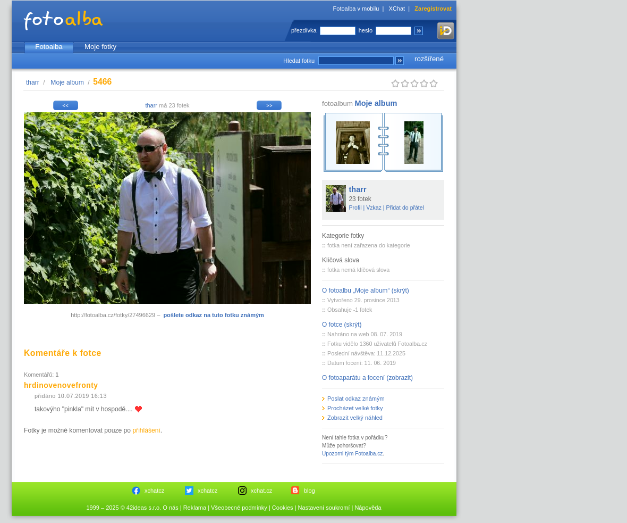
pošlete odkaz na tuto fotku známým (213, 315)
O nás (170, 507)
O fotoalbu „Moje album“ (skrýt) (365, 290)
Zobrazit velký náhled (355, 417)
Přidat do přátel (405, 207)
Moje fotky (100, 47)
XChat (397, 8)
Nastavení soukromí (324, 507)
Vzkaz (374, 207)
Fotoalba (48, 47)
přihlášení (146, 430)
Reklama (194, 507)
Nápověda (367, 507)
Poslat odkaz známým (356, 398)
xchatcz (154, 490)
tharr (32, 82)
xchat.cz (261, 490)
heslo (365, 30)
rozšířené (429, 59)
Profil (355, 207)
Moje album (67, 82)
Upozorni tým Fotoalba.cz (352, 453)
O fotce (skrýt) (342, 324)
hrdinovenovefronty (61, 385)
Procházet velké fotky (355, 408)
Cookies (282, 507)
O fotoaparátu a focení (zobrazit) (367, 377)
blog (309, 490)
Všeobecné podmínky (239, 507)
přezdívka (304, 30)
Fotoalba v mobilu (356, 8)
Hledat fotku (299, 60)
